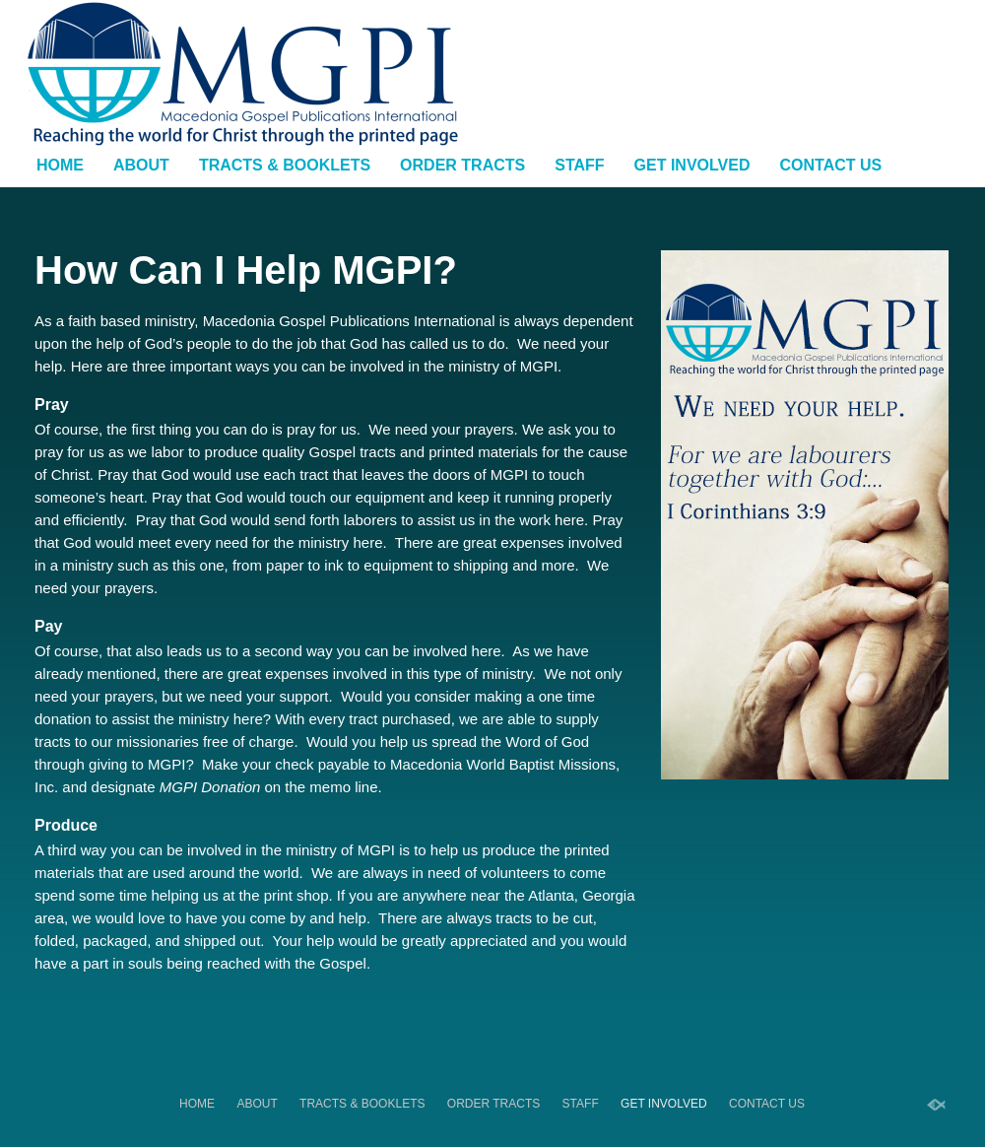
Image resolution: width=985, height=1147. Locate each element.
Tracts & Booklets (284, 165)
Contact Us (831, 165)
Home (60, 165)
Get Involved (692, 165)
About (141, 165)
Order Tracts (462, 165)
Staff (579, 165)
